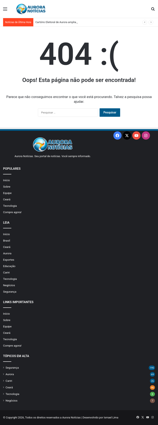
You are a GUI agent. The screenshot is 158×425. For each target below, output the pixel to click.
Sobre (6, 186)
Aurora (7, 253)
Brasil (6, 240)
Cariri (6, 272)
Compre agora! (12, 212)
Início (6, 180)
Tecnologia (10, 205)
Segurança (9, 291)
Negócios (9, 285)
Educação (9, 266)
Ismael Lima (111, 417)
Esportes (8, 259)
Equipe (7, 193)
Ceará (6, 199)
